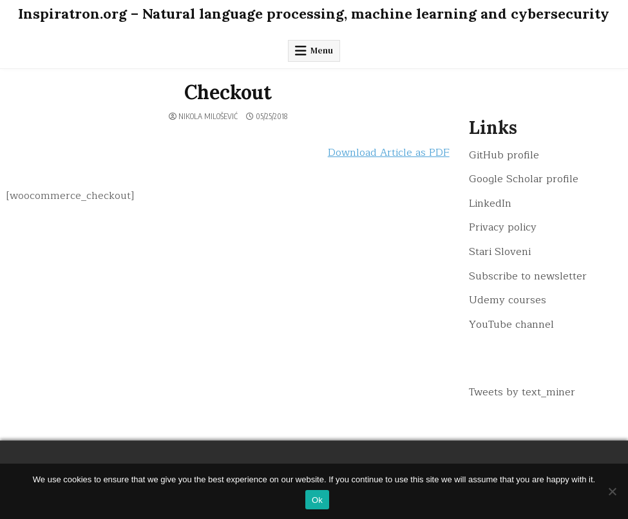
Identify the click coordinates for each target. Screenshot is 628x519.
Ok (317, 500)
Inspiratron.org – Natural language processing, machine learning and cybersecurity (313, 14)
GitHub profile (504, 155)
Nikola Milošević (208, 116)
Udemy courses (507, 300)
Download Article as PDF (389, 152)
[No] (611, 491)
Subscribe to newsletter (528, 276)
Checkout (228, 92)
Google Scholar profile (523, 179)
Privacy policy (503, 227)
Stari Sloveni (500, 251)
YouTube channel (511, 324)
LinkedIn (490, 203)
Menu (321, 50)
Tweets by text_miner (522, 392)
